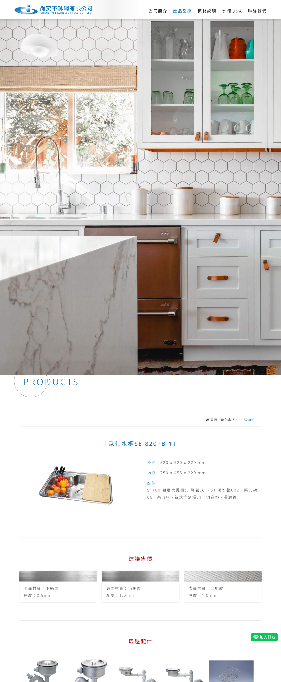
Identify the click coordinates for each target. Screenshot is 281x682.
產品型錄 (182, 11)
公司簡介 (157, 11)
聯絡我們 (257, 11)
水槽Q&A (232, 11)
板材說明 (207, 11)
